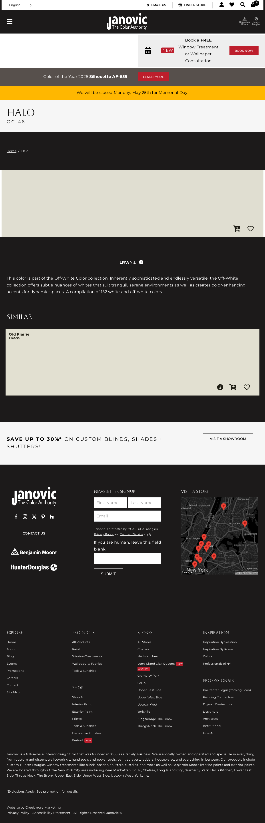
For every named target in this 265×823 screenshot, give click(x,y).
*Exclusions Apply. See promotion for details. (42, 791)
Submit (108, 574)
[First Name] (110, 502)
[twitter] (34, 517)
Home (11, 151)
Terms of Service (131, 534)
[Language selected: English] (20, 5)
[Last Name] (144, 502)
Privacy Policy (104, 534)
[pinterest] (43, 517)
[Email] (127, 516)
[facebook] (16, 517)
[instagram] (25, 517)
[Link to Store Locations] (219, 536)
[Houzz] (52, 517)
